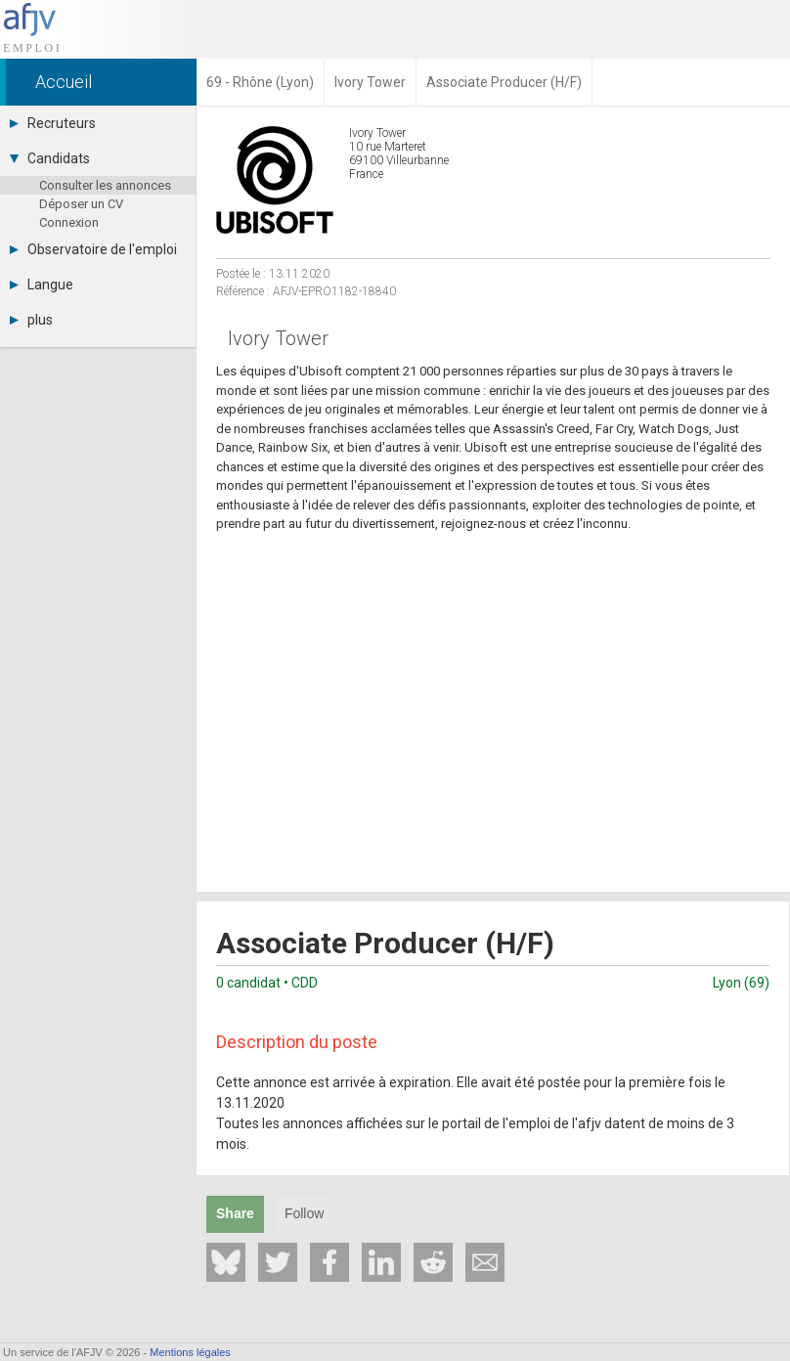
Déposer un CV (81, 204)
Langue (41, 284)
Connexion (69, 222)
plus (31, 320)
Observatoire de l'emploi (93, 249)
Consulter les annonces (105, 185)
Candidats (50, 158)
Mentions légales (190, 1352)
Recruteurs (53, 123)
